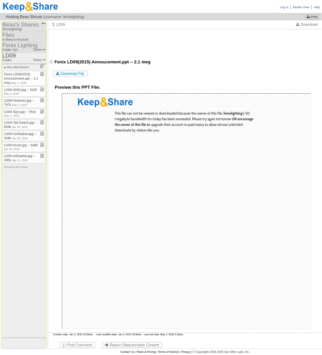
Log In (284, 7)
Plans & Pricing (146, 352)
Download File (70, 74)
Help (317, 7)
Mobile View (301, 7)
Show (39, 49)
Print (312, 17)
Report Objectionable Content (132, 345)
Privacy (185, 352)
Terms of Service (168, 352)
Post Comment (77, 345)
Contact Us (127, 352)
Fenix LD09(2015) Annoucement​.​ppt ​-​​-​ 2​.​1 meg (21, 78)
